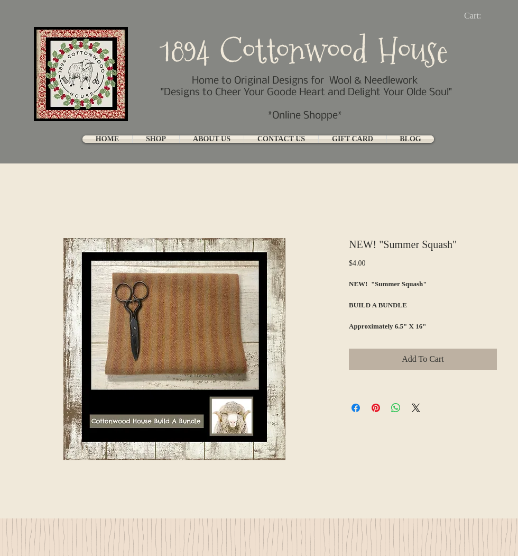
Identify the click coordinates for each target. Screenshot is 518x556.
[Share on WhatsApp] (396, 408)
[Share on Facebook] (355, 408)
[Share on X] (416, 408)
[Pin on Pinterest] (375, 408)
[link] (481, 16)
